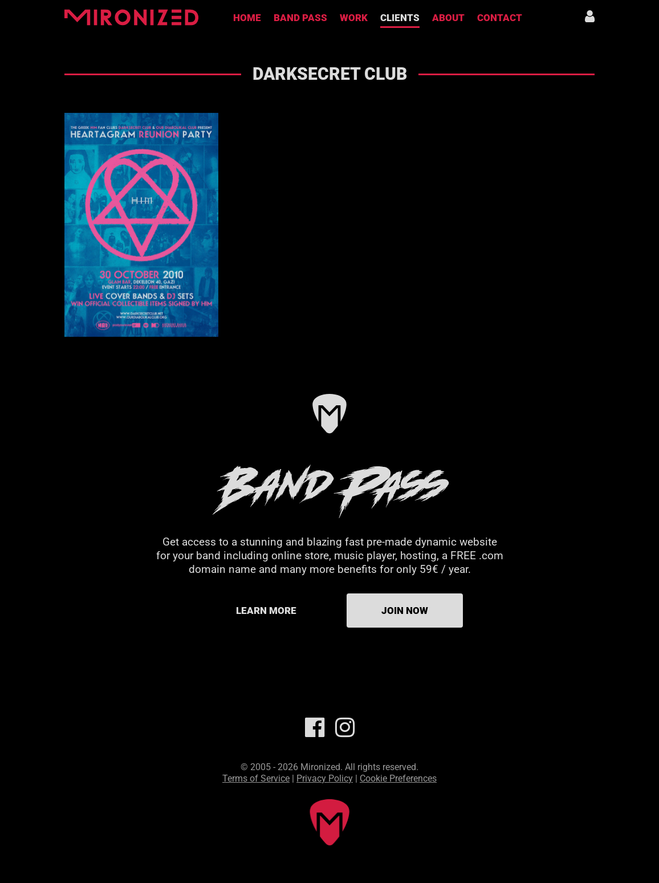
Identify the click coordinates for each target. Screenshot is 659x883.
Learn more (266, 610)
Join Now (404, 610)
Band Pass (300, 17)
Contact (499, 17)
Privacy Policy (324, 778)
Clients (400, 17)
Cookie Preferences (398, 778)
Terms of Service (256, 778)
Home (247, 17)
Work (354, 17)
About (448, 17)
